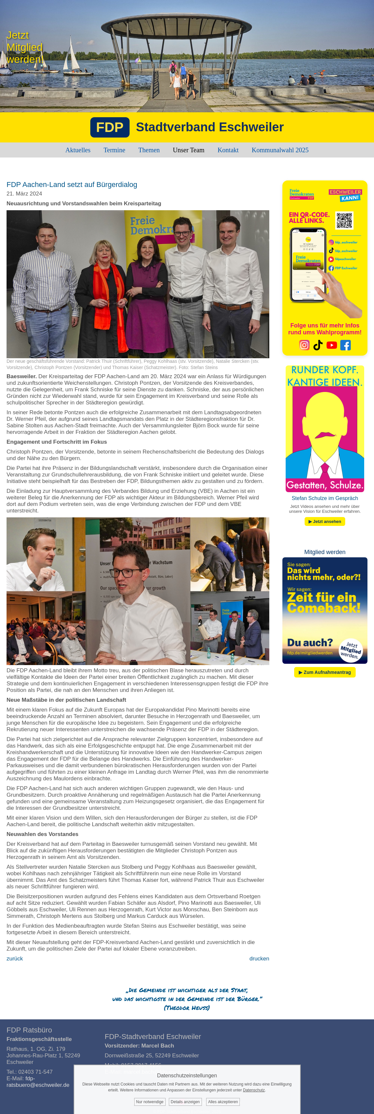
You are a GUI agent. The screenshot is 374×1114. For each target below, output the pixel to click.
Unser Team (189, 150)
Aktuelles (78, 150)
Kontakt (228, 150)
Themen (149, 150)
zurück (15, 959)
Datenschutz (254, 1090)
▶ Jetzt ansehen (325, 521)
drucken (259, 959)
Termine (114, 150)
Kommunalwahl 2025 (280, 150)
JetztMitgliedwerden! (25, 47)
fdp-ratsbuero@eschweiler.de (38, 1081)
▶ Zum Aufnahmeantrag (325, 672)
